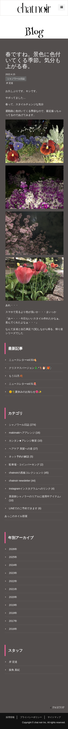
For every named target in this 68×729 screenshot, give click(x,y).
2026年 (13, 549)
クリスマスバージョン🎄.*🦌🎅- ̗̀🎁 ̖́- (30, 367)
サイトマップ (54, 717)
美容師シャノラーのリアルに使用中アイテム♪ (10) (35, 498)
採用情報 (10, 717)
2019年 (13, 605)
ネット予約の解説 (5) (21, 456)
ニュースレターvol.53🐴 (22, 359)
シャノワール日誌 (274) (22, 424)
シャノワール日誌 (16, 78)
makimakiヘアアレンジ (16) (24, 432)
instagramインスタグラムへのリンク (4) (31, 488)
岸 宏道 (9, 83)
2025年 (13, 557)
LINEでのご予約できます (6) (25, 508)
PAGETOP (58, 707)
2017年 (13, 620)
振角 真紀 (14, 669)
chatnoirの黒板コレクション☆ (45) (29, 472)
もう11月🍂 (15, 375)
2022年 (13, 581)
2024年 (13, 565)
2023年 (13, 573)
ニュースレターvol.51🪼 (22, 383)
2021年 (13, 589)
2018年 (13, 613)
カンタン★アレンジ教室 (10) (25, 440)
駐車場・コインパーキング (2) (26, 464)
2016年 (13, 628)
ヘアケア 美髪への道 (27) (23, 448)
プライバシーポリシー (31, 717)
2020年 (13, 597)
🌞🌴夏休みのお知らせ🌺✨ (25, 391)
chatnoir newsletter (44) (22, 480)
